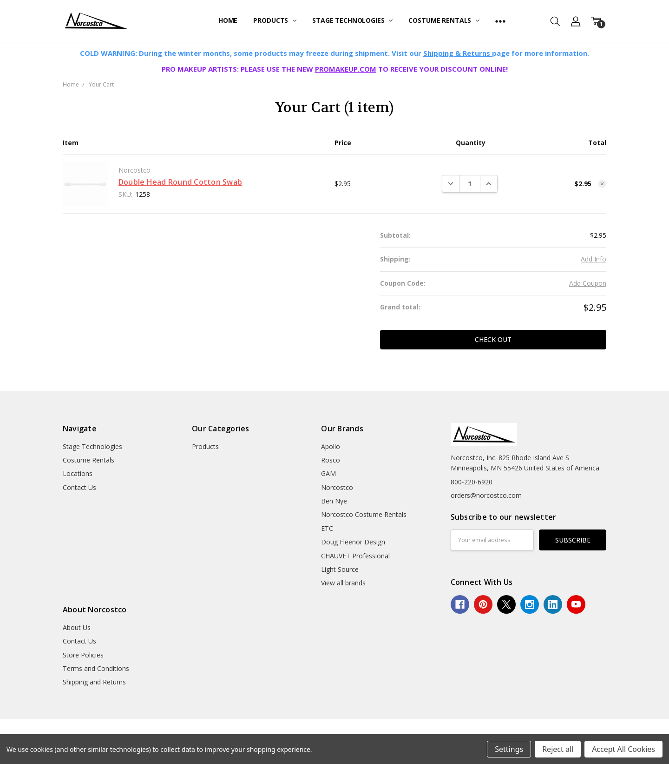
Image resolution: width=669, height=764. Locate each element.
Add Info (593, 259)
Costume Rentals (443, 20)
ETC (327, 528)
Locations (77, 473)
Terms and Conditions (96, 668)
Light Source (340, 569)
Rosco (330, 460)
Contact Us (79, 487)
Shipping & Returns (457, 53)
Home (227, 20)
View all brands (343, 582)
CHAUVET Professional (355, 555)
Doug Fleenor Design (353, 541)
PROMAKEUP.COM (345, 69)
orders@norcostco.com (486, 495)
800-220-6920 (471, 481)
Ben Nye (334, 500)
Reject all (557, 749)
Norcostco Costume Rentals (364, 514)
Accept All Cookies (623, 749)
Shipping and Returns (94, 681)
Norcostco (337, 487)
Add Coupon (587, 283)
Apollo (330, 446)
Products (274, 20)
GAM (328, 473)
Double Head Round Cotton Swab (180, 182)
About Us (77, 627)
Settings (509, 749)
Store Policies (83, 654)
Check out (493, 339)
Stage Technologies (352, 20)
